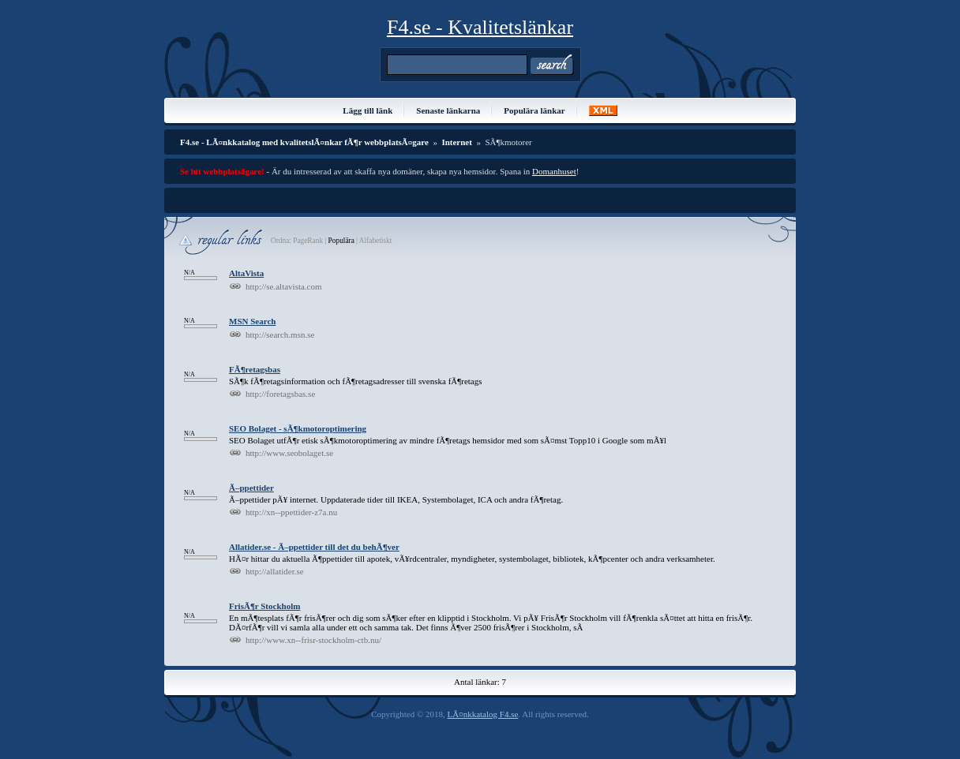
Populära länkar (534, 110)
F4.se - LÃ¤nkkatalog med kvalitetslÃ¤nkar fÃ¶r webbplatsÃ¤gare (304, 142)
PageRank (307, 241)
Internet (456, 142)
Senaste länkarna (448, 110)
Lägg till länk (367, 110)
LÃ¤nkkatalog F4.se (483, 714)
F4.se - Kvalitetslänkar (480, 27)
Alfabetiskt (375, 241)
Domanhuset (554, 171)
